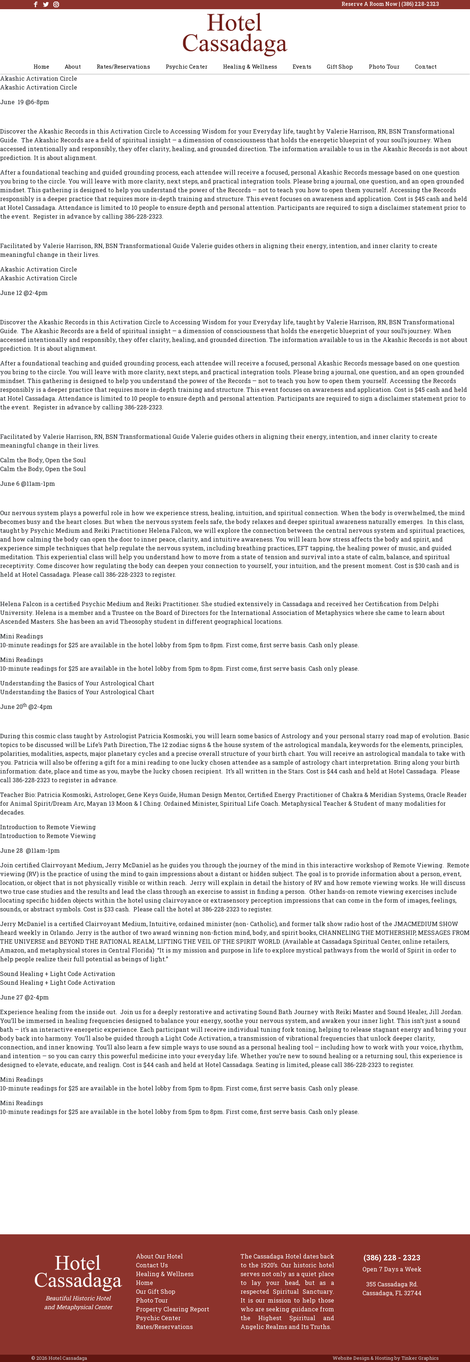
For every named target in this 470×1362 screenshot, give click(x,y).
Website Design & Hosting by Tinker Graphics (386, 1358)
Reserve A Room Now (369, 3)
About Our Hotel (159, 1256)
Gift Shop (340, 66)
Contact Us (152, 1265)
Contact (426, 66)
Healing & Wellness (250, 66)
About (73, 66)
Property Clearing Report (172, 1309)
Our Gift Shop (155, 1291)
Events (302, 66)
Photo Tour (384, 66)
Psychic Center (186, 66)
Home (41, 66)
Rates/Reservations (123, 66)
